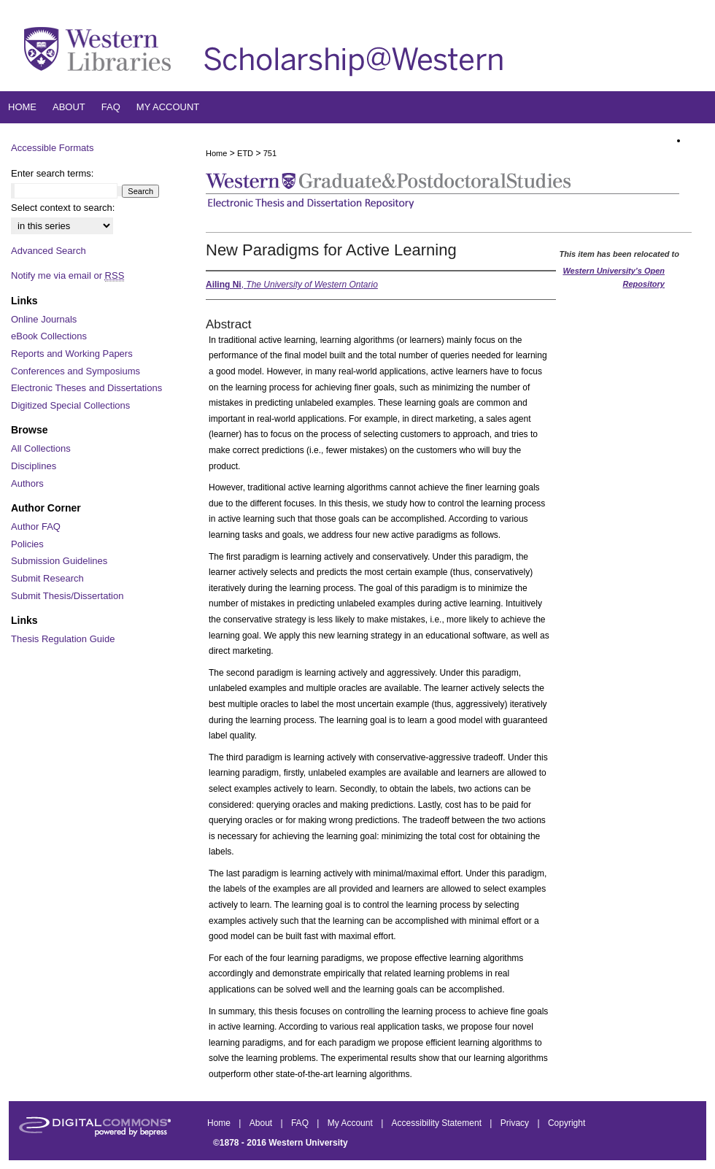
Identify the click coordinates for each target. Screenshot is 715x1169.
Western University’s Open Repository (614, 277)
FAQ (301, 1123)
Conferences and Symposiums (75, 371)
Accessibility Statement (438, 1123)
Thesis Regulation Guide (63, 638)
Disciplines (33, 465)
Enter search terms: (52, 173)
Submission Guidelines (59, 560)
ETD (245, 153)
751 (270, 153)
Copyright (566, 1123)
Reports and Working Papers (72, 353)
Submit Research (47, 578)
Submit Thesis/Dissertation (67, 595)
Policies (27, 544)
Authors (27, 483)
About (262, 1123)
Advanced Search (48, 250)
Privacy (516, 1123)
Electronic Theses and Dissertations (86, 387)
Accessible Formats (52, 147)
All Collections (41, 448)
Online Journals (44, 319)
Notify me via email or (67, 276)
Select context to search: (63, 207)
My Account (351, 1123)
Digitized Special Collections (70, 405)
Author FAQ (36, 526)
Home (216, 153)
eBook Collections (49, 336)
